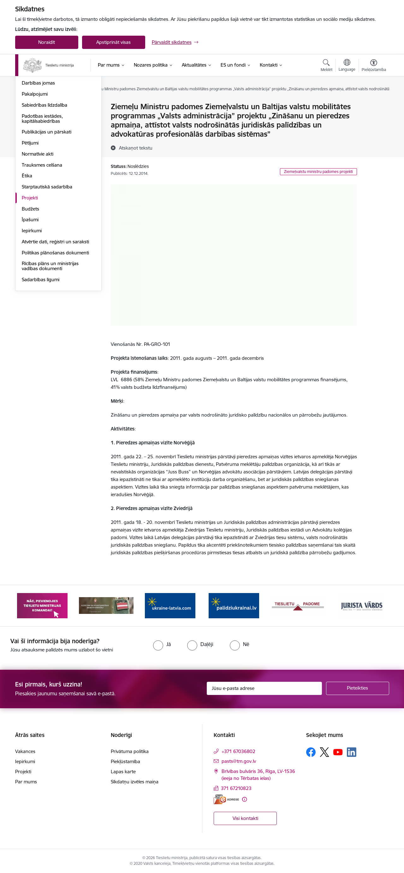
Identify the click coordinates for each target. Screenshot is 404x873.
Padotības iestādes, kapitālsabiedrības (42, 186)
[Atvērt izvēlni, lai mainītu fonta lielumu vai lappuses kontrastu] (374, 66)
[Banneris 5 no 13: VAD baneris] (234, 605)
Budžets (30, 277)
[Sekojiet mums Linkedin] (351, 752)
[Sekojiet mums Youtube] (338, 752)
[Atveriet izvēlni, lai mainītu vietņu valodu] (347, 66)
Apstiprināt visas (113, 42)
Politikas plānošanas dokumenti (55, 321)
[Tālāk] (374, 605)
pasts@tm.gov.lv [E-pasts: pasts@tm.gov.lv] (239, 761)
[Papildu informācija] (244, 799)
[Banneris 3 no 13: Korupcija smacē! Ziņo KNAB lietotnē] (106, 605)
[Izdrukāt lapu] (373, 104)
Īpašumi (30, 288)
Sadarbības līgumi (40, 347)
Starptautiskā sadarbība (47, 255)
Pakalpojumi (35, 162)
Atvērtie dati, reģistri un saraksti (55, 309)
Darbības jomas (38, 151)
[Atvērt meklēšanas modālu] (327, 66)
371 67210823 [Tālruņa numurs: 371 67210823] (236, 788)
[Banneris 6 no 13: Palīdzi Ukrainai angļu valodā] (298, 605)
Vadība (29, 107)
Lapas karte (123, 772)
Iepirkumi (32, 298)
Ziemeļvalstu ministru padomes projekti (318, 171)
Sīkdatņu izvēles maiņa (134, 782)
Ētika (27, 244)
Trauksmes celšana (42, 233)
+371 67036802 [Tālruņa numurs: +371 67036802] (238, 751)
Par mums (26, 782)
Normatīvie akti (37, 222)
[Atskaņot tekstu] (135, 147)
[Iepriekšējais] (29, 605)
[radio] (162, 644)
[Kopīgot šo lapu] (373, 120)
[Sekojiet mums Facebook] (311, 752)
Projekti (30, 266)
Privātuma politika (130, 751)
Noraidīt (46, 42)
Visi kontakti (245, 818)
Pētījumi (30, 211)
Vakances (32, 118)
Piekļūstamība (125, 761)
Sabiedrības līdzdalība (44, 173)
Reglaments (34, 140)
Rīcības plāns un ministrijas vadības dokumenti (50, 334)
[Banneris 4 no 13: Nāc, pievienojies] (170, 605)
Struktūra (32, 129)
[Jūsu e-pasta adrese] (264, 688)
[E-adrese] (226, 799)
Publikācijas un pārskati (46, 200)
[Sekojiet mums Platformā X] (324, 752)
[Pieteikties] (357, 688)
